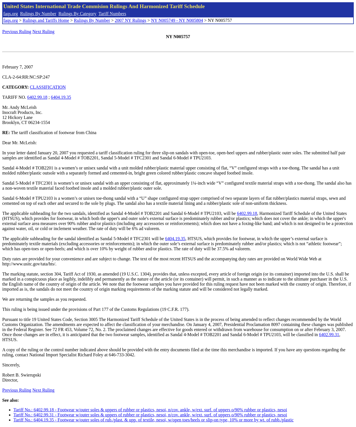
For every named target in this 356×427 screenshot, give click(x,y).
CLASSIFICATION (48, 87)
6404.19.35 (61, 97)
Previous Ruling (16, 31)
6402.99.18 (37, 97)
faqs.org (10, 13)
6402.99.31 (329, 334)
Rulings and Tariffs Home (46, 20)
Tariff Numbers (112, 13)
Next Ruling (44, 31)
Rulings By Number (38, 13)
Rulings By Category (77, 13)
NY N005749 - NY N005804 (177, 20)
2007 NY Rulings (130, 20)
